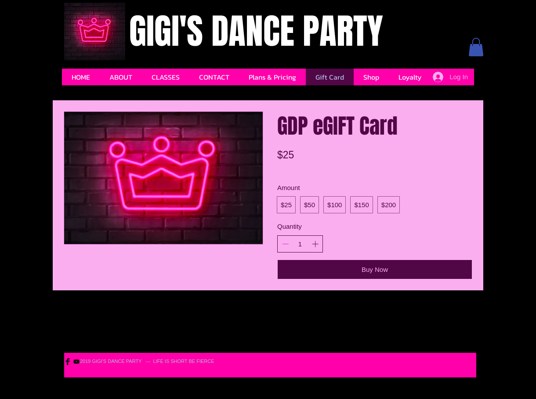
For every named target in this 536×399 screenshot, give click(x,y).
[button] (476, 47)
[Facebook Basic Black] (67, 361)
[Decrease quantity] (285, 244)
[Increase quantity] (315, 244)
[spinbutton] (300, 244)
